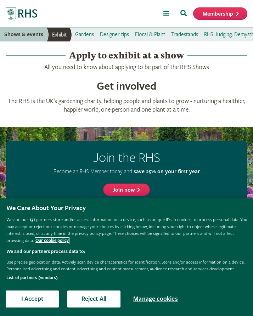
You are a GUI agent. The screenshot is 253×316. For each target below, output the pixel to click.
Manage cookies (155, 299)
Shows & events (23, 34)
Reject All (94, 299)
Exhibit (59, 35)
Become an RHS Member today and (127, 171)
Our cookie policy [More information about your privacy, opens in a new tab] (52, 240)
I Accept (32, 299)
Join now (124, 190)
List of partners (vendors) (32, 278)
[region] (126, 257)
